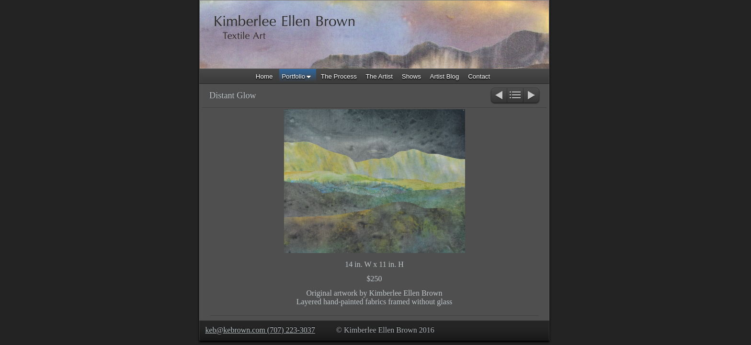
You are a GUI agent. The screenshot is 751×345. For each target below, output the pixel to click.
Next (531, 96)
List (515, 96)
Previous (498, 96)
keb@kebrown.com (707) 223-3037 (260, 330)
